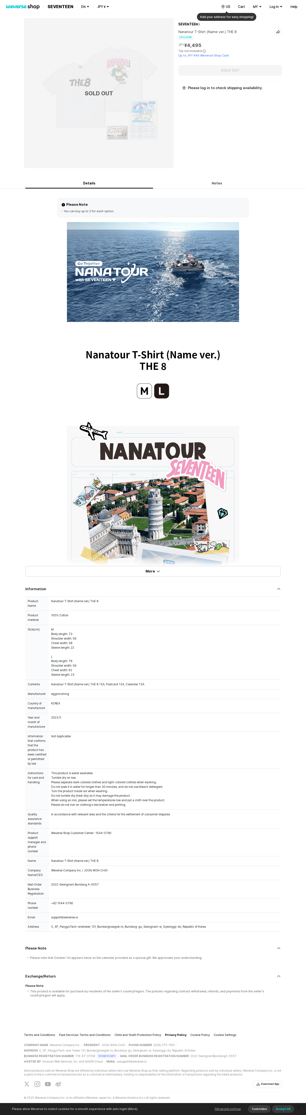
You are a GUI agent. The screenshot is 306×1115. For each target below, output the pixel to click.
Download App (267, 1084)
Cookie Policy (200, 1035)
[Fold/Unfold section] (153, 589)
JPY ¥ (101, 7)
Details (89, 183)
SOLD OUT (230, 70)
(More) (132, 1109)
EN (83, 7)
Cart (241, 7)
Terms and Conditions (39, 1035)
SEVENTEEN (188, 24)
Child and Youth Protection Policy (138, 1035)
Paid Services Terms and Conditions (85, 1035)
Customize (259, 1109)
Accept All (283, 1109)
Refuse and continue (228, 1109)
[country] (225, 6)
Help (293, 7)
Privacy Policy (175, 1035)
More (153, 571)
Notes (217, 183)
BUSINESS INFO (106, 1056)
